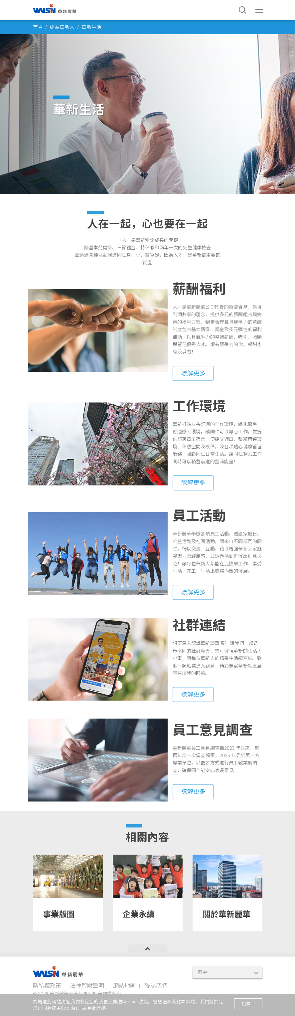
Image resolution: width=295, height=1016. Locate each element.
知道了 (248, 1004)
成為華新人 (62, 27)
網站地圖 (124, 985)
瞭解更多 (193, 394)
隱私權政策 (47, 985)
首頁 (38, 27)
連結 (101, 1008)
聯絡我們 (155, 985)
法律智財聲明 (87, 985)
